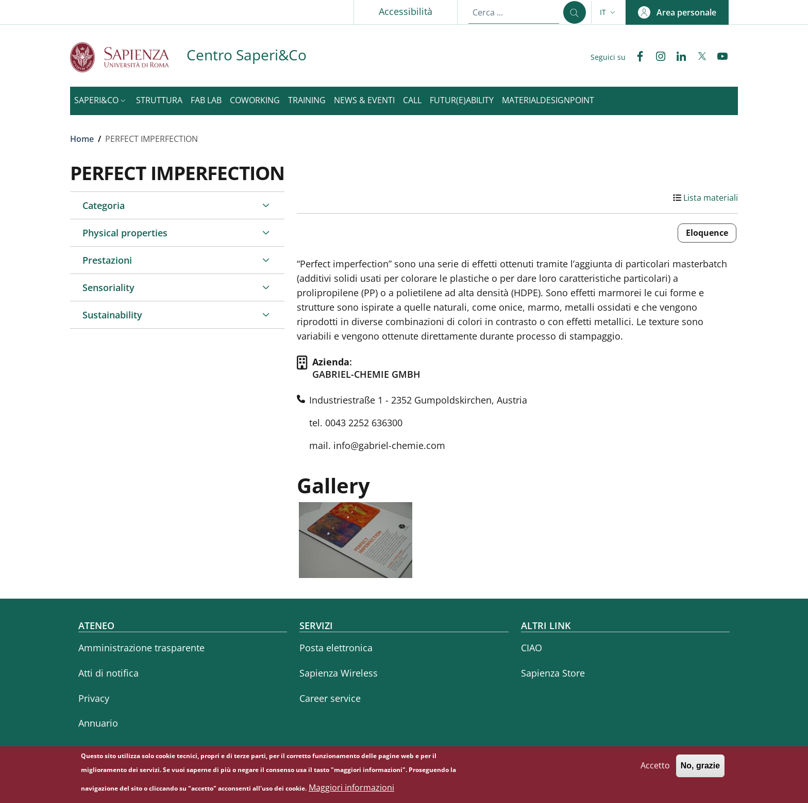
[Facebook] (636, 57)
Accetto (655, 770)
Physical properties (124, 233)
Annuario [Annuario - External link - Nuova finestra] (98, 723)
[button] (609, 12)
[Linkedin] (677, 57)
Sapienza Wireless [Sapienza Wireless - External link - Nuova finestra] (338, 673)
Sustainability (112, 315)
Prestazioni (107, 260)
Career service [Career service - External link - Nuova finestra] (330, 698)
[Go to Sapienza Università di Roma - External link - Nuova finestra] (128, 57)
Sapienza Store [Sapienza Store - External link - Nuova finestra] (553, 673)
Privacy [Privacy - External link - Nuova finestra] (93, 698)
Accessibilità (405, 11)
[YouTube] (718, 57)
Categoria (103, 205)
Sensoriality (108, 287)
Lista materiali (710, 197)
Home (82, 138)
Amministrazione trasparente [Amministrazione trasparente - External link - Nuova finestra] (141, 647)
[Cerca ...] (574, 12)
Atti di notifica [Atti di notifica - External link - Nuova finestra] (108, 673)
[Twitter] (697, 57)
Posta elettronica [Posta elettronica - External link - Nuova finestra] (336, 647)
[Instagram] (656, 57)
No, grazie (700, 770)
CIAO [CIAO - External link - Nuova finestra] (531, 647)
